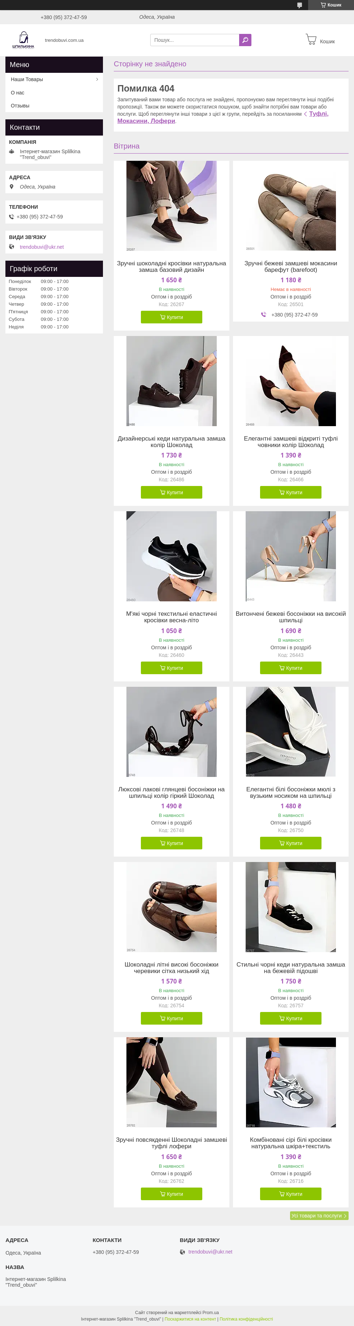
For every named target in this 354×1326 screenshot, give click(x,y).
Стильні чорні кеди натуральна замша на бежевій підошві (291, 968)
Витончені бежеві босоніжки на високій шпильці (291, 617)
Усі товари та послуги (317, 1216)
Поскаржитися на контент (190, 1319)
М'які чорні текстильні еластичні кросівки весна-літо (171, 617)
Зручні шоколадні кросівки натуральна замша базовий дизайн (171, 266)
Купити (175, 317)
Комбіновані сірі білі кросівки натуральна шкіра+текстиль (291, 1143)
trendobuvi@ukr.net (42, 247)
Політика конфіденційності (246, 1319)
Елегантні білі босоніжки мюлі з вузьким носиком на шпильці (291, 792)
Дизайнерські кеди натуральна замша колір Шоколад (171, 442)
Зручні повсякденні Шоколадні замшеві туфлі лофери (171, 1143)
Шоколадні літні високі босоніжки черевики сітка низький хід (172, 968)
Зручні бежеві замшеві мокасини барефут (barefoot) (291, 266)
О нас (17, 93)
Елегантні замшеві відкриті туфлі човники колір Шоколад (291, 442)
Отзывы (20, 106)
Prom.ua (211, 1312)
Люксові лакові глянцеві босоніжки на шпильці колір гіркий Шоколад (171, 792)
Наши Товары (27, 79)
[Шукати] (245, 40)
